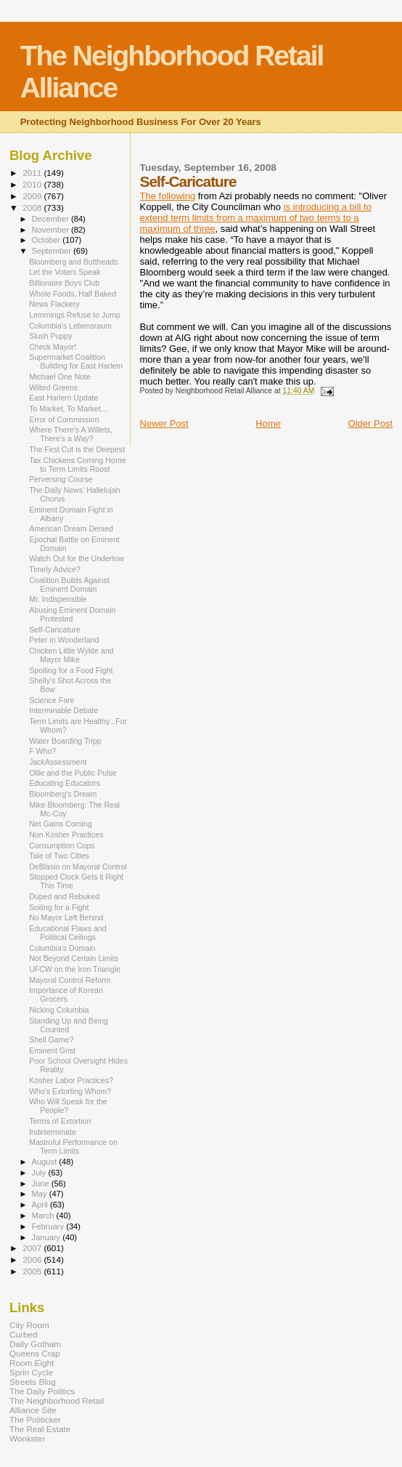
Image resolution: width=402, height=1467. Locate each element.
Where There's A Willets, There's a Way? (70, 434)
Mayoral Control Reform (69, 980)
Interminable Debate (63, 710)
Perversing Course (61, 479)
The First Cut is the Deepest (77, 449)
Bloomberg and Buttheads (73, 261)
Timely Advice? (55, 569)
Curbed (23, 1334)
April (41, 1204)
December (51, 218)
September (53, 250)
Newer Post (164, 423)
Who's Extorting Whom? (70, 1091)
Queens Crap (34, 1353)
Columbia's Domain (62, 948)
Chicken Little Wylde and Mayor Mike (71, 655)
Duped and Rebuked (64, 896)
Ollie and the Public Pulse (73, 772)
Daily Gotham (35, 1344)
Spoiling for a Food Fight (70, 670)
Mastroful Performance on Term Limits (73, 1146)
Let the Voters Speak (64, 272)
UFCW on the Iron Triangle (74, 969)
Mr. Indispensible (57, 599)
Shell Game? (51, 1039)
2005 (33, 1271)
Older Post (370, 423)
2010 (33, 184)
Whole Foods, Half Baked (72, 293)
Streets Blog (32, 1381)
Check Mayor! (52, 346)
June (42, 1183)
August (46, 1161)
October (47, 240)
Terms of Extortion (60, 1121)
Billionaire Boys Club (64, 282)
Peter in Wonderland (64, 639)
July (40, 1172)
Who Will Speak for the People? (68, 1105)
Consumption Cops (61, 845)
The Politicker (35, 1419)
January (47, 1237)
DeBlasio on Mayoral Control (78, 866)
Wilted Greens (53, 387)
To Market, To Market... (68, 408)
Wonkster (27, 1438)
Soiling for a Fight (59, 907)
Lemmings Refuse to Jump (74, 314)
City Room (29, 1325)
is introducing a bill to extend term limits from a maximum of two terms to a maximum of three (256, 217)
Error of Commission (64, 419)
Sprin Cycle (31, 1372)
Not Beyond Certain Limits (73, 958)
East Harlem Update (63, 397)
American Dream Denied (71, 528)
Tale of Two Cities (59, 855)
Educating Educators (64, 783)
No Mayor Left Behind (66, 917)
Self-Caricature (55, 629)
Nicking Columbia (59, 1009)
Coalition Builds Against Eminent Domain (69, 584)
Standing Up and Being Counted (68, 1025)
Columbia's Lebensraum (70, 325)
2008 (33, 207)
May (40, 1193)
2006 (33, 1259)
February (49, 1226)
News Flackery (54, 304)
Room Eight (31, 1362)
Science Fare (51, 700)
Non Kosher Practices (66, 834)
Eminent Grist (52, 1050)
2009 (33, 196)
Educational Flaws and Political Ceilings (67, 932)
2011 (33, 172)
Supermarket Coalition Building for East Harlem (76, 361)
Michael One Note (60, 376)
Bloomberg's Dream (63, 793)
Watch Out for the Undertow (76, 558)
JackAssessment (57, 761)
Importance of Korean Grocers (66, 994)
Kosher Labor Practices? (71, 1080)
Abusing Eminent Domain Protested (72, 614)
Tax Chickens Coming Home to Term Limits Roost (77, 464)
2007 (33, 1248)
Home (268, 423)
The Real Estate (39, 1429)
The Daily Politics (42, 1391)
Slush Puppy (50, 335)
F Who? (42, 751)
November (51, 229)
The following (168, 195)
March (44, 1215)
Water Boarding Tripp (65, 740)
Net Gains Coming (60, 823)
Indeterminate (52, 1132)
